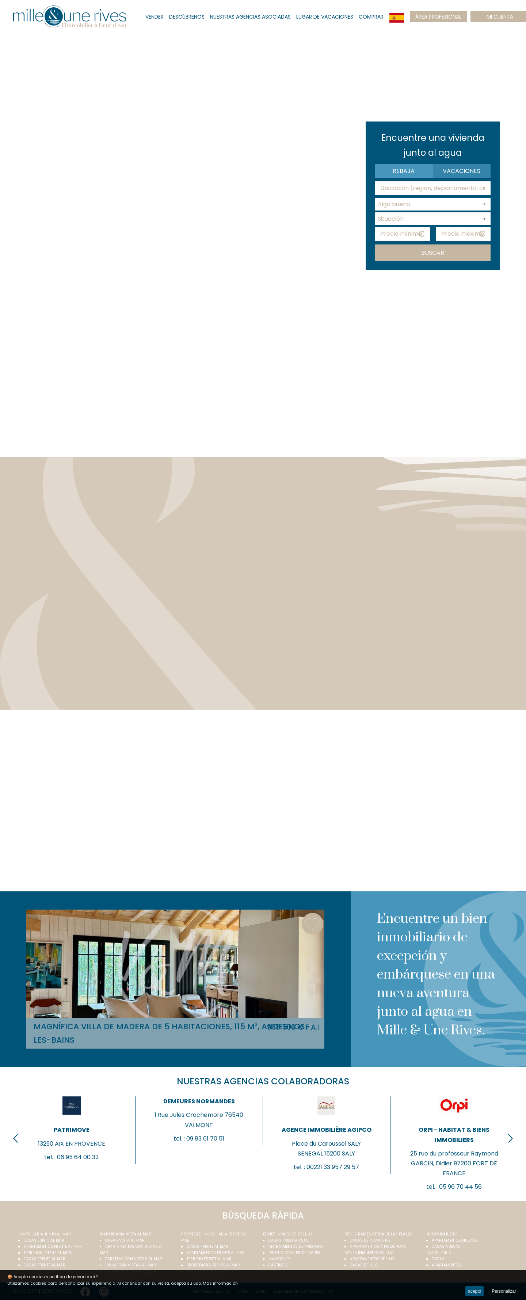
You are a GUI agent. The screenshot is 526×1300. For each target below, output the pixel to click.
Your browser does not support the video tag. (263, 151)
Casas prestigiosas (288, 1240)
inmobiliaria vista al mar (125, 1234)
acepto (474, 1291)
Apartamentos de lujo (372, 1259)
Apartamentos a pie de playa (378, 1246)
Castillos (278, 1265)
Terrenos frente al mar (47, 1252)
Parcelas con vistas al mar (133, 1259)
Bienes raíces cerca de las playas (378, 1234)
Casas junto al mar (44, 1240)
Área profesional (438, 16)
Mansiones (279, 1259)
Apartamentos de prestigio (295, 1246)
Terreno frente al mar (209, 1259)
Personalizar (504, 1291)
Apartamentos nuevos (454, 1240)
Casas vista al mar (125, 1240)
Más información (220, 1283)
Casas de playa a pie (370, 1240)
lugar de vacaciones (324, 16)
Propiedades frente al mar (213, 1265)
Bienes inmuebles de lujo (287, 1234)
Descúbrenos (187, 16)
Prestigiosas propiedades (294, 1252)
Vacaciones (461, 171)
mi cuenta (500, 16)
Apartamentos (446, 1265)
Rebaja (404, 171)
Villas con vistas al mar (130, 1265)
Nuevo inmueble (441, 1234)
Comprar (371, 16)
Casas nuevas (446, 1246)
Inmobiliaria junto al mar (44, 1234)
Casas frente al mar (44, 1259)
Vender (154, 16)
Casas (438, 1259)
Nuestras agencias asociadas (250, 16)
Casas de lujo (364, 1265)
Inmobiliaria (438, 1252)
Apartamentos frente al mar (53, 1246)
